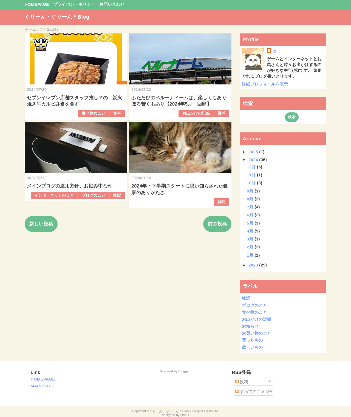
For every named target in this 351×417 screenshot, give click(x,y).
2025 (253, 151)
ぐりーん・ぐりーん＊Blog (57, 17)
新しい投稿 (41, 223)
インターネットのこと (54, 195)
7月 (251, 207)
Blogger (183, 371)
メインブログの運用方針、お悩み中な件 (69, 186)
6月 (251, 214)
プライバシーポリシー (74, 4)
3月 (251, 239)
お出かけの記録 (196, 113)
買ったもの (252, 340)
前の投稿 (217, 223)
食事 (117, 113)
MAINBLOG (42, 386)
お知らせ (250, 326)
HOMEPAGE (37, 4)
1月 (251, 255)
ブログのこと (93, 195)
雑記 (117, 195)
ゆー (276, 51)
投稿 (241, 381)
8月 (251, 199)
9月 (251, 191)
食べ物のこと (93, 113)
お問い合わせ (111, 4)
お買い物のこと (256, 333)
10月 (252, 182)
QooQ (184, 415)
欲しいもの (252, 347)
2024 (253, 159)
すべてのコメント (254, 391)
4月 (251, 231)
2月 (251, 247)
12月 (252, 166)
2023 (253, 265)
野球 (222, 113)
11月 (252, 174)
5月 (251, 223)
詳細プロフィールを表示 (265, 84)
